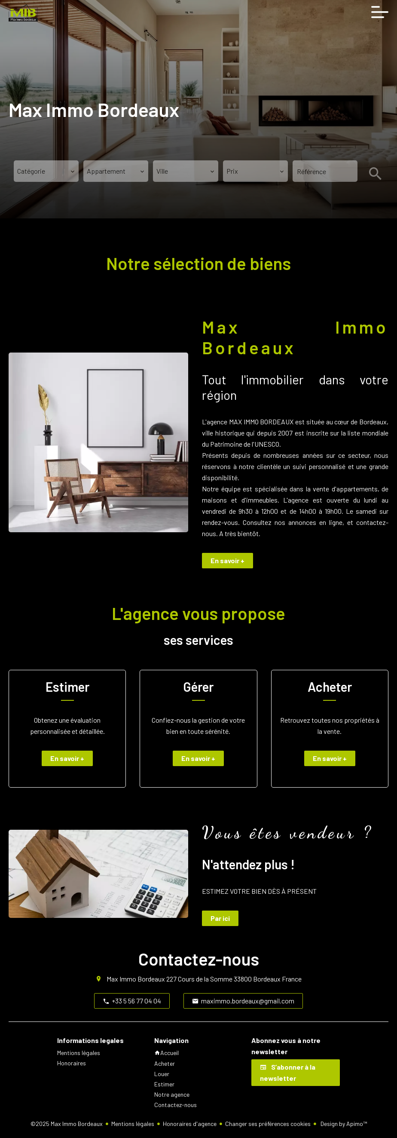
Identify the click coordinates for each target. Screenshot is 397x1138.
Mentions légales (132, 1123)
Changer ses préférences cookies (268, 1123)
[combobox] (46, 171)
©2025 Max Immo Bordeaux (67, 1123)
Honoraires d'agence (190, 1123)
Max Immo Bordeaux (136, 979)
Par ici (220, 918)
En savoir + (227, 560)
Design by (343, 1123)
